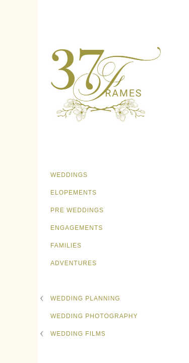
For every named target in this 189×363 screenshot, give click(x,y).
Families (66, 245)
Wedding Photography (94, 316)
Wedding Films (78, 333)
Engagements (76, 227)
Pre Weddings (77, 210)
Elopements (73, 192)
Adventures (73, 263)
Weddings (69, 174)
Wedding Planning (85, 298)
